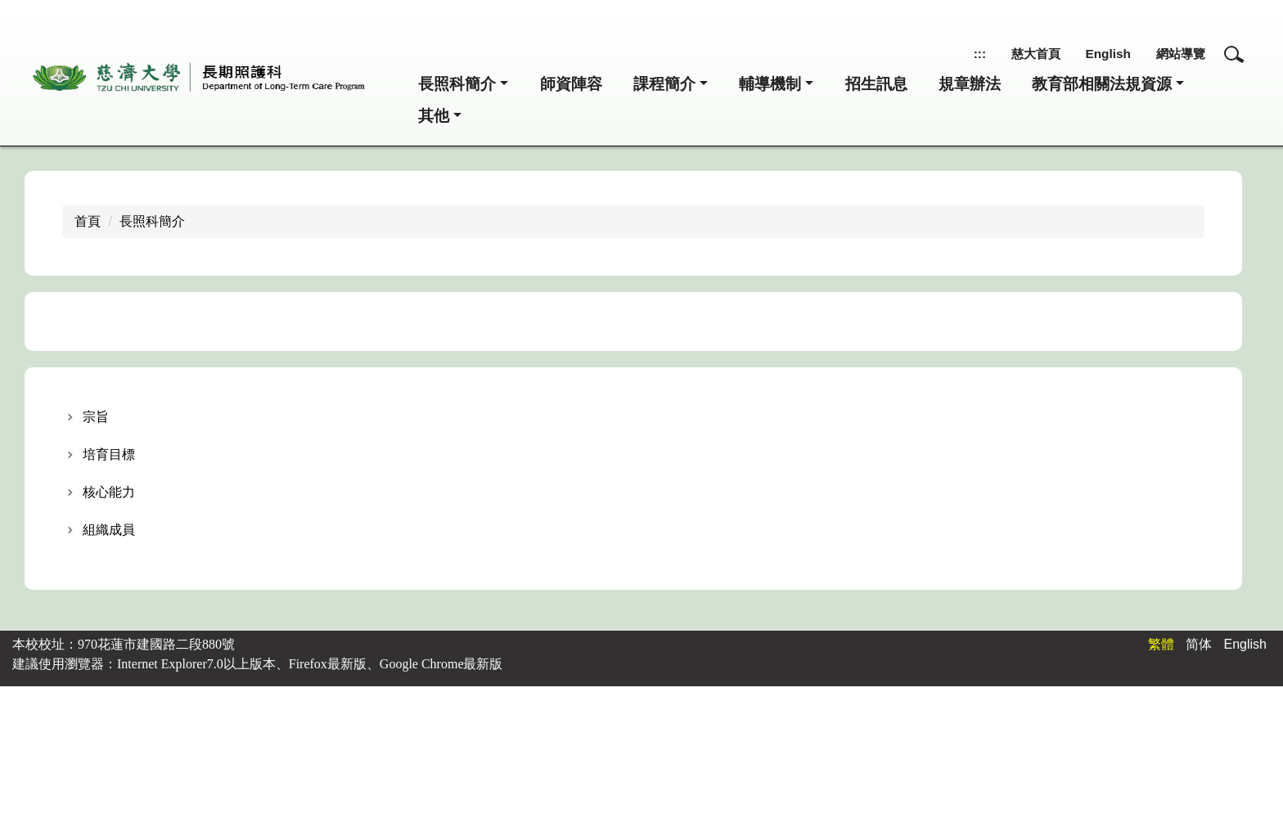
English (1096, 53)
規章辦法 (970, 84)
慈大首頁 (1017, 53)
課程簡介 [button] (664, 84)
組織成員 (109, 531)
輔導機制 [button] (770, 84)
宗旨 (96, 418)
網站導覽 (1176, 53)
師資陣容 (571, 84)
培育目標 (109, 456)
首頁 (87, 223)
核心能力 (109, 494)
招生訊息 (876, 84)
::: (956, 53)
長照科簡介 (152, 223)
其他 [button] (433, 116)
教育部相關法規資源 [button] (1102, 84)
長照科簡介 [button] (457, 84)
